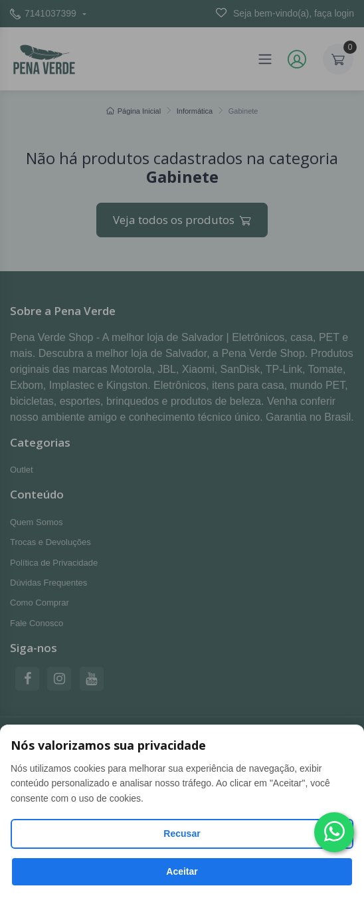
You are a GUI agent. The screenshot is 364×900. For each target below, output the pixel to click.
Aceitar (181, 871)
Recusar (181, 833)
